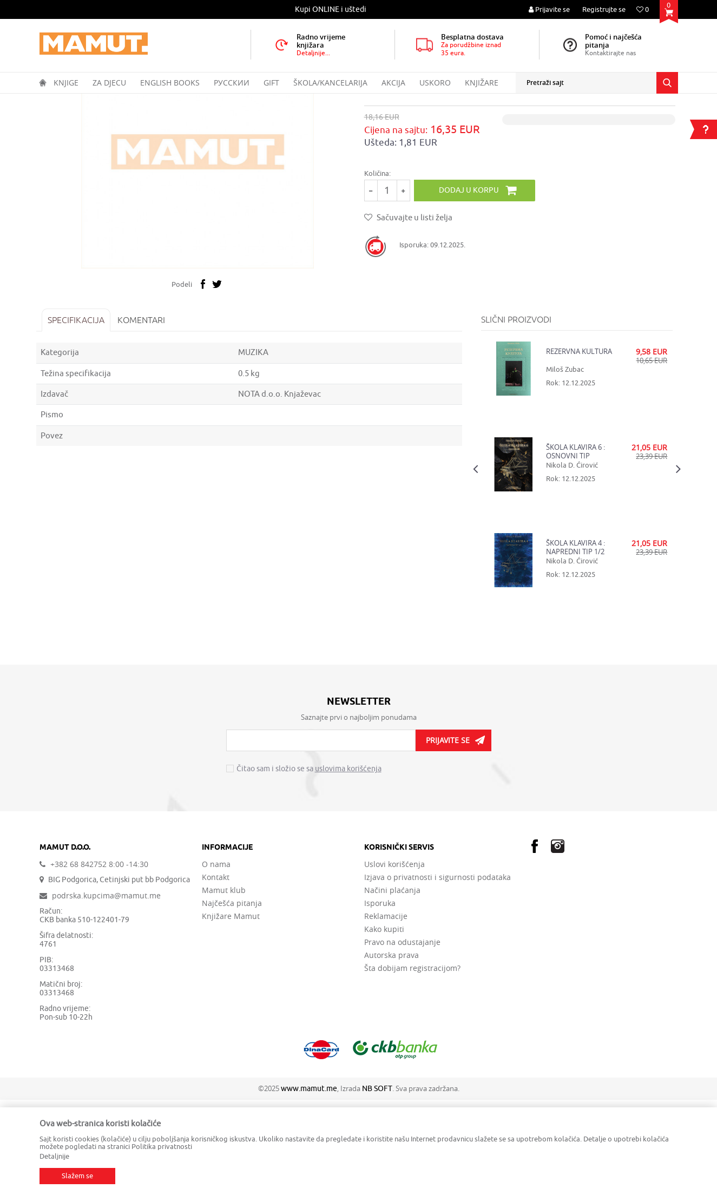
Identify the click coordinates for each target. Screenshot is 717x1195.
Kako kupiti (384, 1024)
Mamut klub (224, 985)
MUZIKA (223, 100)
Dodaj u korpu (472, 285)
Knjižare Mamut (231, 1011)
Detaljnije (54, 1156)
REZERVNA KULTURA (578, 446)
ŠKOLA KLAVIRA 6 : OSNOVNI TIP (574, 546)
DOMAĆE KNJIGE (132, 100)
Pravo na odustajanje (402, 1037)
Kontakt (215, 972)
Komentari (144, 415)
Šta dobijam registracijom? (412, 1063)
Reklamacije (385, 1011)
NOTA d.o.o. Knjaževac (280, 489)
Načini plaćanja (392, 985)
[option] (332, 9)
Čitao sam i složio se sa (308, 865)
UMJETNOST (184, 100)
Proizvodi (84, 100)
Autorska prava (391, 1050)
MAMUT (51, 100)
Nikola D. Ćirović (571, 560)
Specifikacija (79, 415)
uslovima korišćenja (348, 864)
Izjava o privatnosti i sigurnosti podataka (437, 972)
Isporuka (380, 998)
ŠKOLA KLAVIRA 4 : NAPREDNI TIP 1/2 (574, 642)
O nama (216, 959)
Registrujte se (604, 9)
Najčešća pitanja (232, 998)
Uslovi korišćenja (394, 959)
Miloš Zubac (564, 464)
